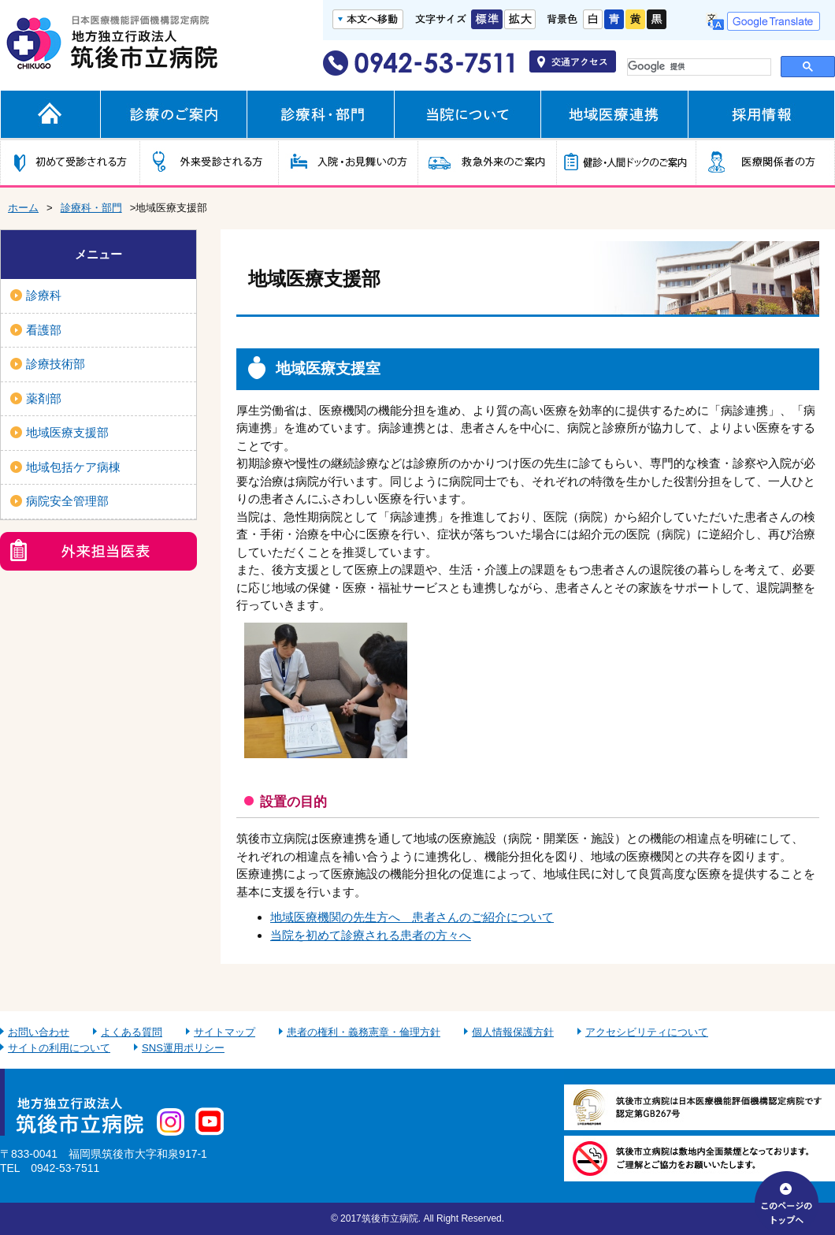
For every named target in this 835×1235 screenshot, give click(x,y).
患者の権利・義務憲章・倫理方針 (363, 1032)
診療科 (43, 295)
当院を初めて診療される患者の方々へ (370, 935)
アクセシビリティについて (646, 1032)
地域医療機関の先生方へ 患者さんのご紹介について (412, 917)
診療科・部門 (91, 208)
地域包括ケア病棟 (73, 467)
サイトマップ (224, 1032)
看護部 (43, 330)
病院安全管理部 (67, 501)
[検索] (695, 67)
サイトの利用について (59, 1048)
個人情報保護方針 (513, 1032)
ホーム (23, 208)
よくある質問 (131, 1032)
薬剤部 (43, 398)
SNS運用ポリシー (183, 1048)
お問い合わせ (38, 1032)
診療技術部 (55, 363)
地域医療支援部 (67, 432)
